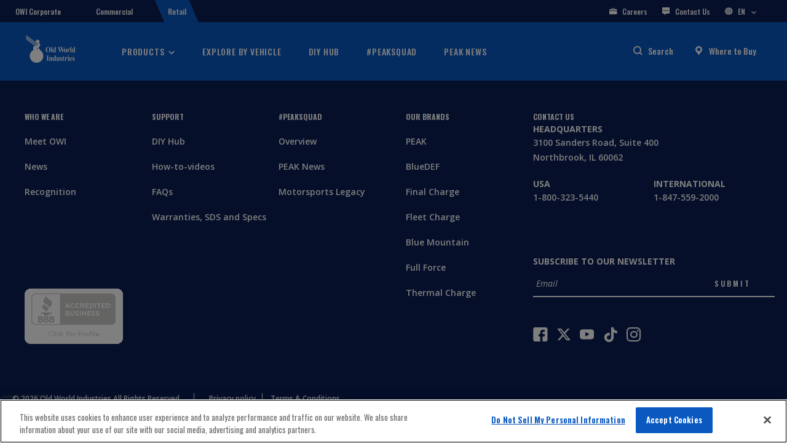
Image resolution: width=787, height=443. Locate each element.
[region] (393, 421)
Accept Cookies (674, 419)
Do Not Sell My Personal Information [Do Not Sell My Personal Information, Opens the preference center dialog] (558, 419)
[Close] (767, 419)
